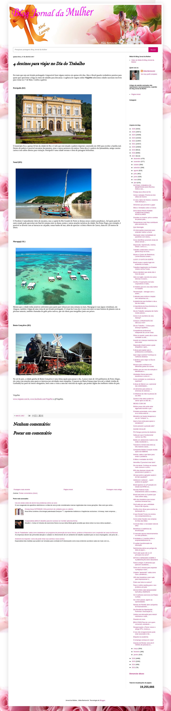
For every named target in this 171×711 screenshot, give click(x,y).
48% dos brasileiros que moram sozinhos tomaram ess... (144, 500)
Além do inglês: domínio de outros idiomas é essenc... (145, 278)
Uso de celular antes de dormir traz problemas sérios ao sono (36, 503)
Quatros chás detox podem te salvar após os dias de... (143, 399)
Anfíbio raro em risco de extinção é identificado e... (145, 370)
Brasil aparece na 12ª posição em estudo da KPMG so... (144, 486)
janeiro (136, 654)
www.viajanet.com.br (21, 399)
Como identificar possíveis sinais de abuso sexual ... (145, 241)
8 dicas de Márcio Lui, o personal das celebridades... (144, 385)
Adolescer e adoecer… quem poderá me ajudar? (143, 481)
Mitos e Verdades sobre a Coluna (144, 208)
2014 (134, 664)
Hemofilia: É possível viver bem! (144, 462)
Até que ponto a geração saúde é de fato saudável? (144, 476)
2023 (134, 138)
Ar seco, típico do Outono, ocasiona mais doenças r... (145, 201)
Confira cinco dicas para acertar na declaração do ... (145, 510)
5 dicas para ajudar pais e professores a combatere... (143, 351)
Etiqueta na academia (140, 637)
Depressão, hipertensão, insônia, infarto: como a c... (144, 246)
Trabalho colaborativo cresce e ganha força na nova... (143, 250)
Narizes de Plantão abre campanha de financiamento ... (145, 605)
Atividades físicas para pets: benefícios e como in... (142, 375)
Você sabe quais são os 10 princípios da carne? (142, 554)
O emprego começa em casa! (143, 640)
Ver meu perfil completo (149, 74)
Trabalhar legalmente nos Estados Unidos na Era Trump (145, 268)
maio (136, 179)
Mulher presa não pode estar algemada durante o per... (143, 407)
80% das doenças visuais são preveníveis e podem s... (143, 471)
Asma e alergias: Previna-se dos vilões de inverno (144, 196)
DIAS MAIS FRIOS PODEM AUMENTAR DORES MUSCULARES (142, 212)
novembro (137, 161)
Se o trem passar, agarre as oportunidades (142, 601)
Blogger (102, 700)
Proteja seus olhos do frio (142, 192)
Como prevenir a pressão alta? (143, 426)
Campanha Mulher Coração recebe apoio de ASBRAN (145, 450)
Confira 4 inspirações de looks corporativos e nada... (143, 283)
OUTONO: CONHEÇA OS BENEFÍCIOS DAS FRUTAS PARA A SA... (143, 187)
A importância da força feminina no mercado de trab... (145, 307)
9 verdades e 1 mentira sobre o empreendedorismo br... (144, 539)
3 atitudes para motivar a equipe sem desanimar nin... (144, 297)
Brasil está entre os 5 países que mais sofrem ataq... (144, 495)
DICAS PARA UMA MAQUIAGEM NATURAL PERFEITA (144, 591)
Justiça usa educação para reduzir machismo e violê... (145, 615)
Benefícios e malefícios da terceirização (142, 529)
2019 (134, 150)
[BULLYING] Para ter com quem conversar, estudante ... (144, 623)
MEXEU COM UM (139, 403)
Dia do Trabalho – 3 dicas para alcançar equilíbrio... (143, 326)
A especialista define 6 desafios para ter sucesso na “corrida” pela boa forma (51, 521)
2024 (134, 135)
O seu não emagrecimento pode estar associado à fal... (144, 633)
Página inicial (68, 489)
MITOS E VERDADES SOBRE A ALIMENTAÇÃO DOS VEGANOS (145, 559)
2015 (134, 661)
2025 (134, 132)
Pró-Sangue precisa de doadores (144, 432)
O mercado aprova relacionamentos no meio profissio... (145, 534)
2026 (134, 129)
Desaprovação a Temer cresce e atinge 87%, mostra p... (144, 628)
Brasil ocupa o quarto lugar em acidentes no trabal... (143, 263)
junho (136, 176)
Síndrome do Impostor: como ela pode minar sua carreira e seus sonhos (39, 539)
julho (135, 174)
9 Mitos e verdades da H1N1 (143, 459)
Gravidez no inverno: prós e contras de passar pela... (145, 218)
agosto (136, 170)
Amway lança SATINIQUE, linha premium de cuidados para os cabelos (49, 509)
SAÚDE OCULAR (139, 429)
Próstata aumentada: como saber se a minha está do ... (144, 412)
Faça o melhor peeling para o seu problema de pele (144, 586)
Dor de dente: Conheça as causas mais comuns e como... (145, 466)
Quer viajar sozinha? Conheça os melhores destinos (144, 356)
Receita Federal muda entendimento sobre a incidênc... (145, 491)
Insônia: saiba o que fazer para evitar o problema (143, 455)
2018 (134, 153)
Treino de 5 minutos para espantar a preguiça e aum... (145, 568)
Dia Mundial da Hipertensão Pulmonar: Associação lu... (143, 610)
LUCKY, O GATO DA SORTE (143, 259)
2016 (134, 658)
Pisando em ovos (139, 619)
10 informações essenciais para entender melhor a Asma (144, 231)
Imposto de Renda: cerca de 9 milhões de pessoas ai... (143, 644)
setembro (137, 167)
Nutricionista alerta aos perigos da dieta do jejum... (145, 549)
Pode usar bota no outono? (142, 582)
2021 (134, 144)
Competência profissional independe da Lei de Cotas (143, 331)
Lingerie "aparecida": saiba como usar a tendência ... (144, 573)
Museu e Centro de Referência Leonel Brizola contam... (143, 255)
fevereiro (137, 652)
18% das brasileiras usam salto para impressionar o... (144, 578)
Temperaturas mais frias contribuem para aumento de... (145, 223)
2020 (134, 147)
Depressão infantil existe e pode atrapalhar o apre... (144, 346)
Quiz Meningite (138, 227)
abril (135, 183)
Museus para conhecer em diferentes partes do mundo (143, 365)
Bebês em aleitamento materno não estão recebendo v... (145, 441)
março (136, 648)
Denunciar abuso (136, 674)
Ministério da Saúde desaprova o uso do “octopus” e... (144, 417)
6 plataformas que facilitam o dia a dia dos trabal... (145, 302)
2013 (134, 667)
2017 (134, 156)
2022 (134, 141)
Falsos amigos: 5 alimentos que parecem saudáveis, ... (144, 563)
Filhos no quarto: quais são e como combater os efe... (145, 336)
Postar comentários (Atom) (28, 493)
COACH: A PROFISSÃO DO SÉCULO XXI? (143, 322)
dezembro (137, 158)
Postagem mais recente (22, 489)
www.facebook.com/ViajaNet (41, 399)
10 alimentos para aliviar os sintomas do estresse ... (142, 390)
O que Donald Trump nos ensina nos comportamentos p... (144, 515)
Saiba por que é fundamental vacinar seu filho (143, 436)
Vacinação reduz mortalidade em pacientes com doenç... (144, 236)
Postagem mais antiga (114, 489)
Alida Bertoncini (149, 71)
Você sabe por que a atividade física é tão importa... (143, 505)
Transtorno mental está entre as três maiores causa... (144, 446)
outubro (136, 164)
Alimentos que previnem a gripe (144, 205)
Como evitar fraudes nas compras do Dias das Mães (144, 520)
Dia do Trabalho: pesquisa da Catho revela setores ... (145, 312)
